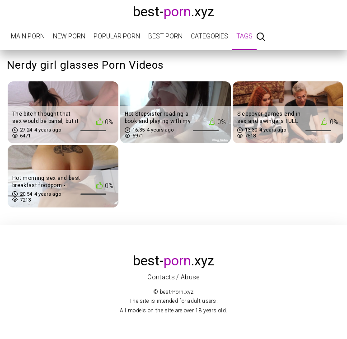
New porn (69, 36)
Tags (244, 36)
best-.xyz (173, 11)
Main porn (28, 36)
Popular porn (117, 36)
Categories (209, 36)
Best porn (165, 36)
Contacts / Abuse (173, 277)
